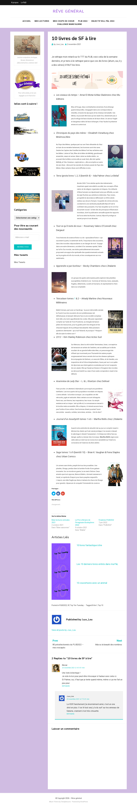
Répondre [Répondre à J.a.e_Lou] (70, 714)
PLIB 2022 (83, 21)
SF (68, 605)
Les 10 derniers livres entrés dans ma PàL (97, 564)
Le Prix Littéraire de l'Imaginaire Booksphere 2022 (84, 522)
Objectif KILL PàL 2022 (102, 21)
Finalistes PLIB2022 (106, 520)
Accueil (27, 21)
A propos (14, 3)
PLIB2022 (63, 605)
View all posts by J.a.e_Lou (64, 630)
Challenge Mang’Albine (69, 24)
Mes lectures (42, 21)
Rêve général (68, 11)
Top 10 (100, 605)
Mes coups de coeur (63, 21)
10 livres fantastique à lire (89, 545)
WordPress (84, 802)
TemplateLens (66, 802)
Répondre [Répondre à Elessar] (66, 686)
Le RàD (23, 3)
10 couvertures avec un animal (92, 583)
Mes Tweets (19, 262)
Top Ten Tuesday (77, 605)
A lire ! (94, 605)
